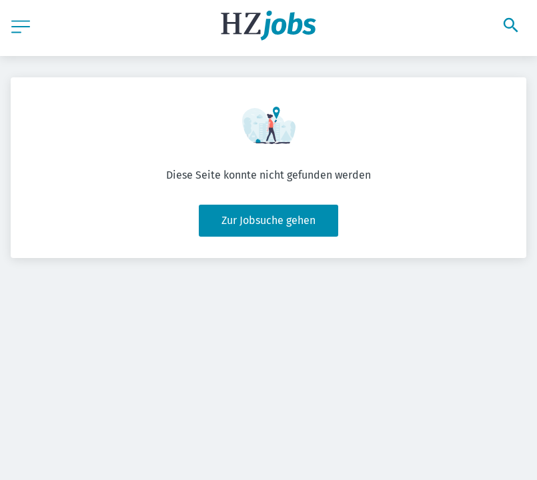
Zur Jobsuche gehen (268, 220)
